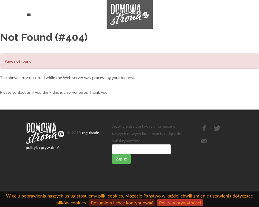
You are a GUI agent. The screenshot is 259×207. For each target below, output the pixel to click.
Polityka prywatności (180, 202)
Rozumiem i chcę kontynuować (122, 202)
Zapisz (121, 158)
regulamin (90, 132)
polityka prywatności (44, 147)
